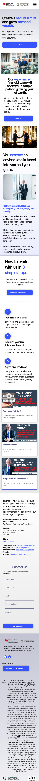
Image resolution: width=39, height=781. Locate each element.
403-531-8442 (8, 541)
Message (8, 612)
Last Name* (9, 588)
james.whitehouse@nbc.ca (26, 545)
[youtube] (5, 657)
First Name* (9, 580)
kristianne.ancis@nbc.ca (25, 550)
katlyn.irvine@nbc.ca (21, 548)
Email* (7, 596)
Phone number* (11, 604)
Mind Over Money (10, 445)
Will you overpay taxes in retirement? (16, 478)
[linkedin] (9, 657)
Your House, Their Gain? (12, 411)
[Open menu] (35, 4)
